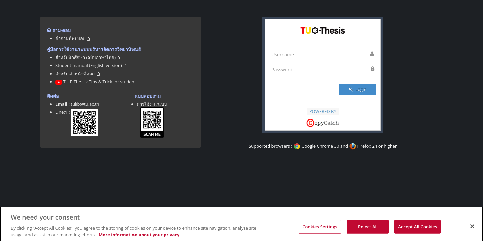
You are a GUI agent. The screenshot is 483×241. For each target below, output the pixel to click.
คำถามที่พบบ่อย (72, 38)
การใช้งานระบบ (152, 104)
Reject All (368, 230)
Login (357, 89)
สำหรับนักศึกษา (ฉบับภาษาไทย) (87, 57)
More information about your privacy (139, 238)
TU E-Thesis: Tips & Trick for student (95, 82)
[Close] (472, 229)
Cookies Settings (319, 230)
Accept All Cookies (417, 230)
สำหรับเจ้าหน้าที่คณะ (77, 74)
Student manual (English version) (90, 65)
